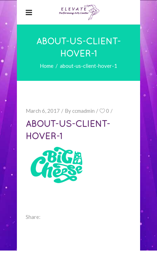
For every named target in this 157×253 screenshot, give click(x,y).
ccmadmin (83, 111)
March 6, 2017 (43, 111)
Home (47, 66)
